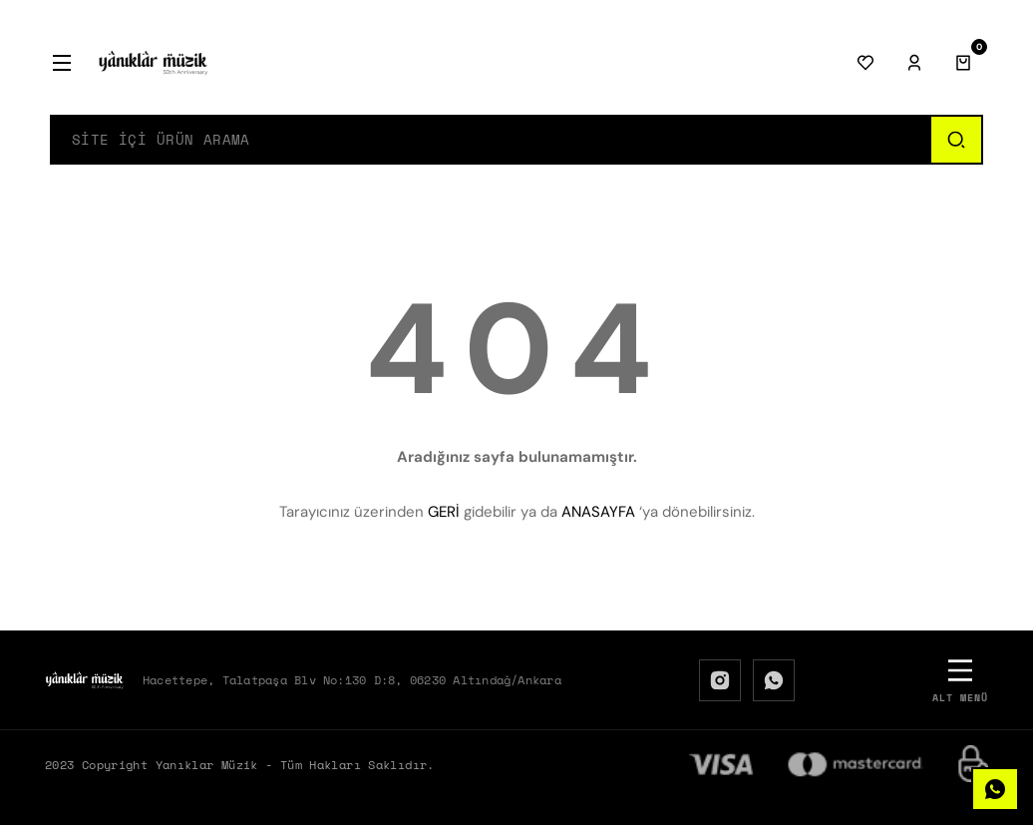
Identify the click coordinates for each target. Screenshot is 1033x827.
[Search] (490, 141)
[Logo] (153, 63)
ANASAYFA (598, 514)
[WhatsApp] (774, 682)
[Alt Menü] (960, 681)
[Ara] (955, 141)
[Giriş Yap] (914, 63)
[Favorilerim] (865, 63)
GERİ (444, 514)
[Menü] (62, 63)
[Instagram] (720, 682)
